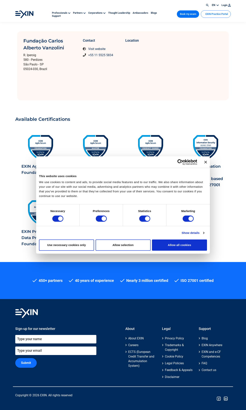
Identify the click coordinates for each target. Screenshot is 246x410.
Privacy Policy (174, 338)
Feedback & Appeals (179, 370)
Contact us (209, 370)
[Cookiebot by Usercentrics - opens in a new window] (180, 162)
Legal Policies (174, 363)
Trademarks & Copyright (174, 347)
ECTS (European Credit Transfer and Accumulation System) (141, 359)
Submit (26, 363)
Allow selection (122, 245)
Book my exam (188, 14)
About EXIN (136, 338)
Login (226, 5)
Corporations (97, 12)
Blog (205, 338)
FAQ (204, 363)
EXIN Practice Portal (216, 14)
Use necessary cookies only (66, 245)
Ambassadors (141, 12)
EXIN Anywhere (212, 345)
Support (56, 15)
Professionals (61, 12)
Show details (191, 232)
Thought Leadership (119, 12)
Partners (79, 12)
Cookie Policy (174, 356)
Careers (133, 345)
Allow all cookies (179, 245)
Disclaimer (172, 377)
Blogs (154, 12)
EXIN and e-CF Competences (211, 354)
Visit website (96, 49)
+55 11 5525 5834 (100, 55)
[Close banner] (205, 162)
